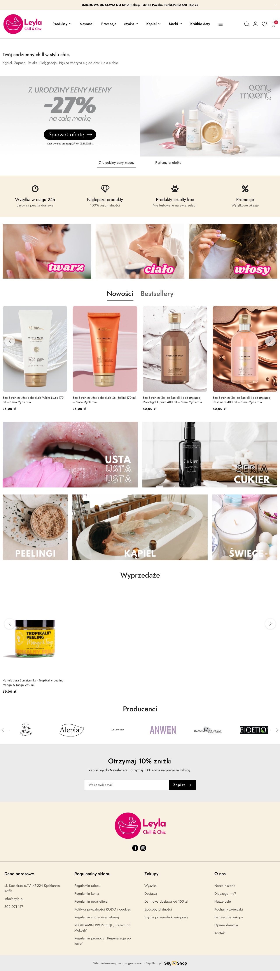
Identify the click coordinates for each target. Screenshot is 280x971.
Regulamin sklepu (87, 885)
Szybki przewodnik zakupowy (166, 917)
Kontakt (219, 933)
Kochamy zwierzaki (228, 909)
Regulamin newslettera (91, 901)
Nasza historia (224, 885)
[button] (62, 24)
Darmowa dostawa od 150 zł (166, 901)
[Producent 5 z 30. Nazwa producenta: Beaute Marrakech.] (208, 729)
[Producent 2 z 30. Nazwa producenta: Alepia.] (71, 729)
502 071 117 (13, 906)
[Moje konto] (255, 24)
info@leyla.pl (13, 898)
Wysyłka (150, 885)
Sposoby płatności (158, 909)
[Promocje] (109, 24)
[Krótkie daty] (200, 24)
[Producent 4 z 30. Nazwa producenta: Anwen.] (163, 729)
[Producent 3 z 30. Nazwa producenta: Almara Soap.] (117, 729)
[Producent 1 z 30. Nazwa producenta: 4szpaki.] (26, 729)
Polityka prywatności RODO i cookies (102, 909)
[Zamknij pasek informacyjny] (275, 5)
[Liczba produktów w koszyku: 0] (273, 24)
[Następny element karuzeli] (274, 730)
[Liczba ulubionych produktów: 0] (264, 24)
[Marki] (175, 24)
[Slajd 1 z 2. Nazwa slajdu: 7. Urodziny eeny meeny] (140, 116)
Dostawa (150, 893)
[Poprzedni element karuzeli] (5, 730)
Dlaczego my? (225, 893)
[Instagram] (143, 848)
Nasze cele (222, 901)
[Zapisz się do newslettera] (126, 785)
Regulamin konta (86, 893)
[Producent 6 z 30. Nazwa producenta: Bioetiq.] (254, 729)
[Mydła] (131, 24)
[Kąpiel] (154, 24)
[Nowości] (86, 24)
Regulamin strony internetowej (96, 917)
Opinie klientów (226, 925)
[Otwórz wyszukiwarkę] (246, 24)
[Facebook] (135, 848)
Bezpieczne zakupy (228, 917)
